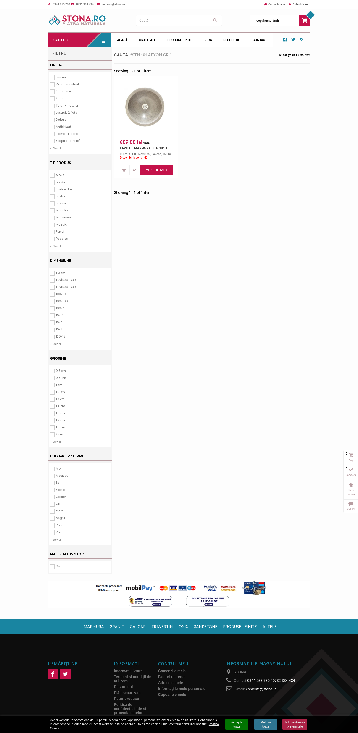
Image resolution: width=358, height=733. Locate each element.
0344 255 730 (61, 4)
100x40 (61, 308)
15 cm (167, 154)
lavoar (156, 154)
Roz (59, 532)
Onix (183, 626)
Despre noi (232, 40)
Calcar (138, 626)
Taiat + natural (67, 105)
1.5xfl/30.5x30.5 (67, 287)
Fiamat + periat (68, 133)
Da (58, 566)
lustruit (125, 154)
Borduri (61, 182)
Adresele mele (170, 683)
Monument (64, 217)
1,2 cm (60, 392)
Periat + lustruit (67, 84)
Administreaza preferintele (295, 724)
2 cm (59, 434)
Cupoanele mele (172, 695)
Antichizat (63, 126)
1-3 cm (60, 273)
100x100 (62, 301)
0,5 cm (61, 370)
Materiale (147, 40)
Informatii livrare (128, 671)
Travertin (162, 626)
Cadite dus (64, 189)
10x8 (59, 329)
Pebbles (62, 238)
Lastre (60, 196)
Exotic (60, 489)
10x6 (59, 322)
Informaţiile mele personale (181, 689)
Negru (60, 518)
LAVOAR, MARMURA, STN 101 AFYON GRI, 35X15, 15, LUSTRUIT (147, 148)
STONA (240, 672)
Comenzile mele (172, 671)
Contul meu (173, 663)
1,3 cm (60, 399)
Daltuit (61, 119)
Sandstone (205, 626)
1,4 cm (60, 406)
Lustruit (61, 77)
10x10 (60, 315)
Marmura (94, 626)
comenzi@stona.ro (113, 4)
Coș (351, 460)
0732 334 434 (85, 4)
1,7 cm (60, 420)
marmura (144, 154)
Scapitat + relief (68, 141)
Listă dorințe (351, 492)
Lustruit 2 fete (66, 112)
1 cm (59, 385)
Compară (351, 474)
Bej (58, 482)
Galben (61, 497)
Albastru (62, 475)
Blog (208, 40)
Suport (351, 508)
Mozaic (61, 224)
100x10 (61, 294)
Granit (117, 626)
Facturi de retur (171, 677)
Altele (60, 175)
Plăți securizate (127, 693)
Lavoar (61, 203)
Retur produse (126, 699)
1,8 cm (60, 427)
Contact (260, 40)
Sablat (61, 98)
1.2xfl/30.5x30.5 (67, 280)
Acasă (122, 40)
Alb (58, 468)
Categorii (82, 40)
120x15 (60, 336)
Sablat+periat (66, 91)
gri (134, 154)
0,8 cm (61, 377)
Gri (58, 504)
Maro (60, 511)
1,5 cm (60, 413)
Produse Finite (179, 40)
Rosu (59, 525)
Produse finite (240, 626)
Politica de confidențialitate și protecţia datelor (130, 709)
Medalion (63, 210)
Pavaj (60, 231)
